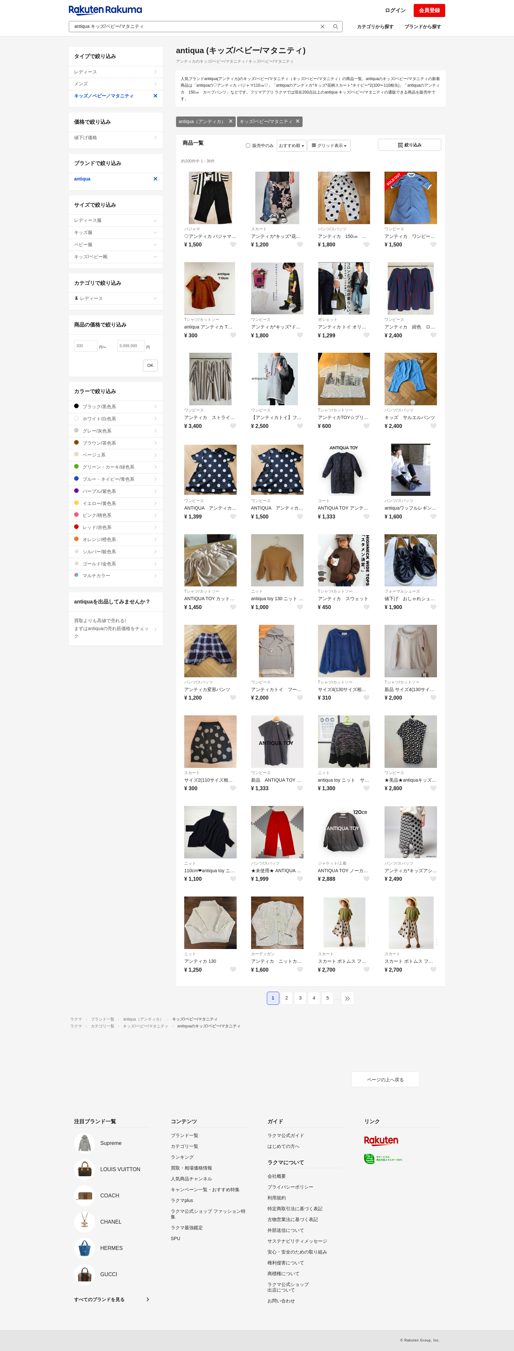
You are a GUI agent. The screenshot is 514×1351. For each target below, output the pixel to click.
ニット (257, 591)
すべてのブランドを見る (99, 1299)
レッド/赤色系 (116, 527)
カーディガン (263, 954)
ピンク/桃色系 (116, 515)
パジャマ (192, 229)
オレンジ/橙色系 (116, 539)
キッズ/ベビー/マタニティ (270, 121)
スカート (259, 229)
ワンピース (394, 229)
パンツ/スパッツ (332, 229)
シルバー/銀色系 (116, 551)
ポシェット (328, 319)
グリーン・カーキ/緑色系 (116, 467)
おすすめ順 (291, 145)
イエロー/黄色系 (116, 503)
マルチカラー (116, 575)
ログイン (395, 10)
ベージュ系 (116, 454)
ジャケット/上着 (332, 863)
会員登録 (429, 10)
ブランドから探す (423, 26)
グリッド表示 (329, 145)
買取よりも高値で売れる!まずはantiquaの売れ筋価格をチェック (116, 628)
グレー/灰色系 (116, 430)
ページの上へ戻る (385, 1079)
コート (324, 500)
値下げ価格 (116, 137)
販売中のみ (260, 145)
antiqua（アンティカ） (206, 121)
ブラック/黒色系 (116, 406)
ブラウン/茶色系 (116, 443)
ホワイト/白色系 (116, 418)
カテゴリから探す (375, 26)
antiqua (116, 178)
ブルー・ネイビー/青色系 (116, 479)
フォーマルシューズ (402, 591)
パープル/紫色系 (116, 491)
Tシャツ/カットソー (201, 319)
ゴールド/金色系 (116, 563)
